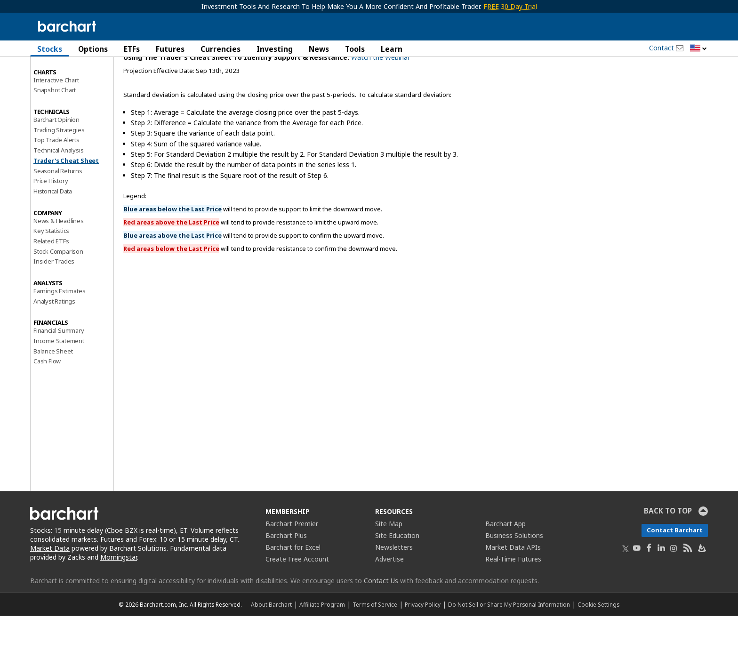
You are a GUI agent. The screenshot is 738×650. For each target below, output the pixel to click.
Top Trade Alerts (56, 173)
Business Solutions (514, 569)
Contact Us (381, 614)
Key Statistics (51, 264)
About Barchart (271, 638)
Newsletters (394, 581)
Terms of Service (375, 638)
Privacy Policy (423, 638)
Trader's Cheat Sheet (66, 194)
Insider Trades (53, 295)
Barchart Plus (286, 569)
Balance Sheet (52, 384)
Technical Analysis (58, 184)
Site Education (397, 569)
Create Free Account (297, 592)
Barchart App (505, 557)
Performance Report (61, 84)
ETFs (132, 49)
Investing (275, 49)
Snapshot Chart (54, 124)
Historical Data (52, 225)
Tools (355, 49)
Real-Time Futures (513, 592)
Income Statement (58, 374)
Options (93, 49)
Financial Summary (58, 364)
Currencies (221, 49)
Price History (50, 214)
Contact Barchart (675, 564)
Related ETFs (51, 275)
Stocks (49, 49)
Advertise (389, 592)
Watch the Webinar (380, 91)
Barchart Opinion (56, 153)
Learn (391, 49)
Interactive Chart (56, 113)
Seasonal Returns (57, 204)
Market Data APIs (513, 581)
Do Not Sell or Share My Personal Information (509, 638)
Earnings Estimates (59, 325)
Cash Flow (47, 395)
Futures (170, 49)
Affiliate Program (322, 638)
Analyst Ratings (54, 334)
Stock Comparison (58, 285)
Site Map (388, 557)
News (319, 49)
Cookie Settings (598, 638)
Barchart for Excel (293, 581)
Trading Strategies (58, 163)
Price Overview (54, 74)
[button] (698, 49)
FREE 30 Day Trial (510, 6)
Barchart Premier (291, 557)
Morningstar (118, 590)
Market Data (50, 582)
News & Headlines (58, 254)
